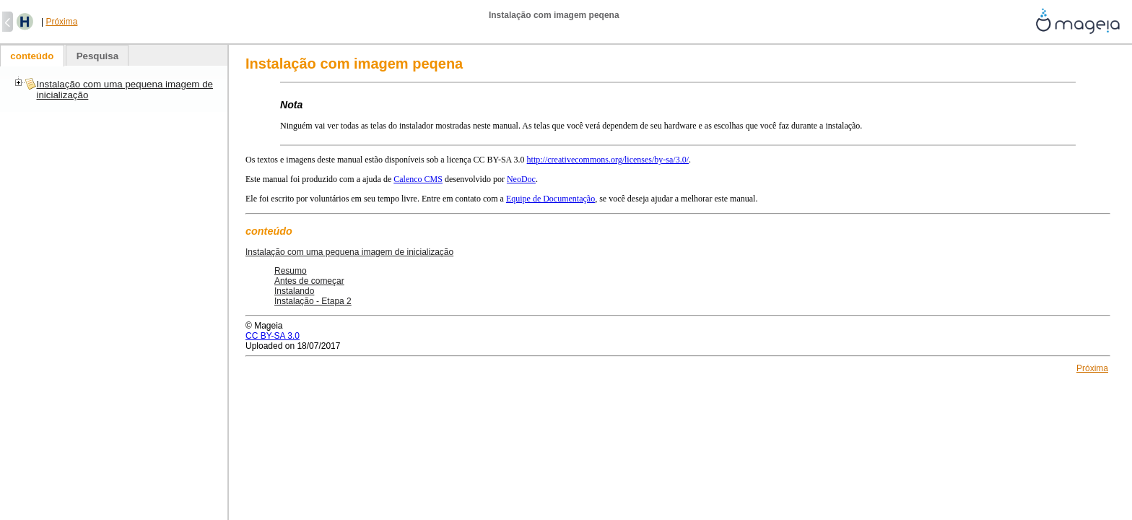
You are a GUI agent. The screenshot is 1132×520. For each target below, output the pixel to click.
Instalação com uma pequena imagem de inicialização (349, 252)
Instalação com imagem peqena (354, 64)
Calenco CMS (418, 179)
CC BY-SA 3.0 (272, 336)
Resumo (290, 271)
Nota (291, 104)
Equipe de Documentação (550, 199)
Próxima (61, 22)
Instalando (294, 291)
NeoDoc (521, 179)
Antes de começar (309, 281)
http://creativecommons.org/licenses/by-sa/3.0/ (608, 160)
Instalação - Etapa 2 (313, 301)
